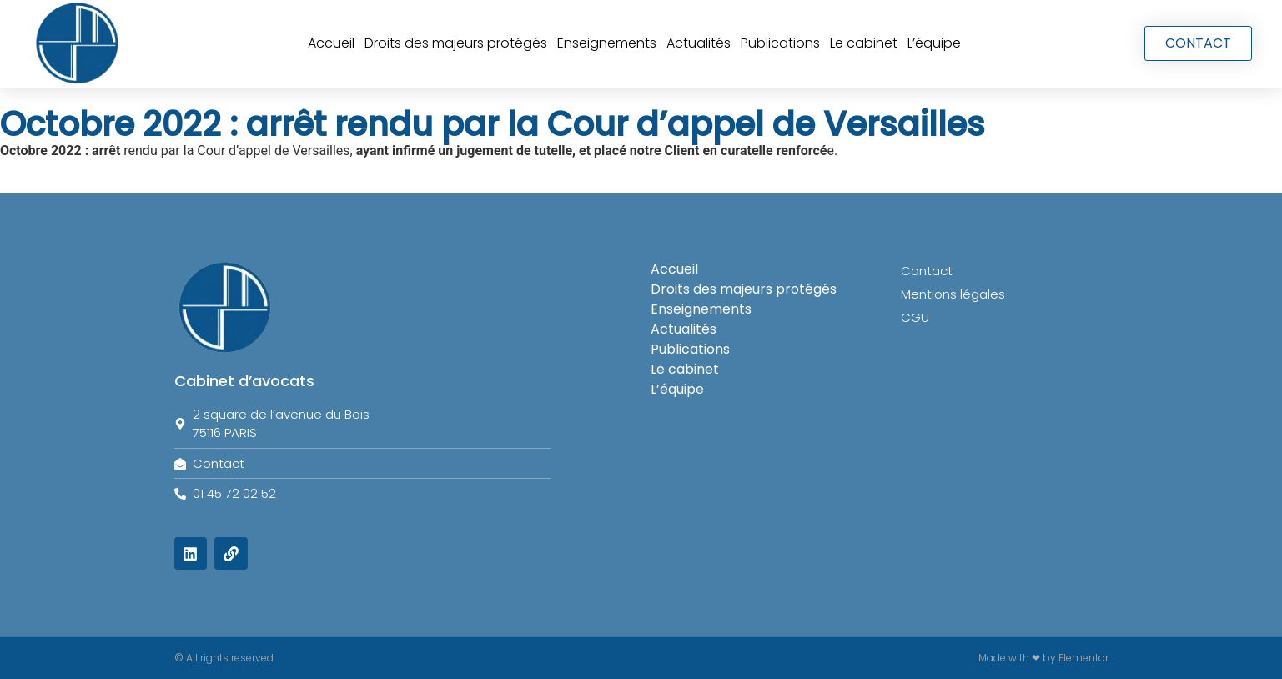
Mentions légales (953, 294)
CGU (915, 317)
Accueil (331, 43)
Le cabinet (863, 43)
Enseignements (606, 43)
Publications (780, 43)
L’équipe (934, 43)
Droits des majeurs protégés (455, 43)
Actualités (698, 43)
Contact (927, 270)
